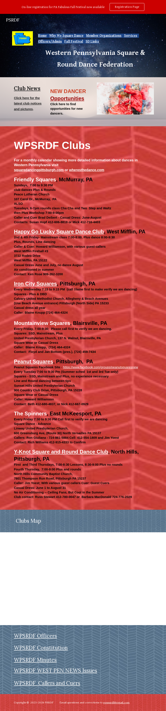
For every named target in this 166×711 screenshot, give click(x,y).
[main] (95, 51)
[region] (83, 7)
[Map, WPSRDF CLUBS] (83, 578)
